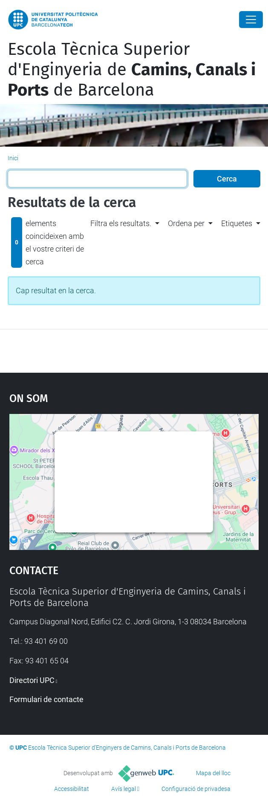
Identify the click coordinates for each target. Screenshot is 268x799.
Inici (13, 158)
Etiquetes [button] (236, 223)
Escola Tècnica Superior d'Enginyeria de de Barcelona (132, 69)
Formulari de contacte (46, 699)
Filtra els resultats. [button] (120, 223)
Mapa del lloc (213, 773)
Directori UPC (32, 680)
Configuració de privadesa (196, 788)
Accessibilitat (71, 788)
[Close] (251, 19)
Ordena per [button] (186, 223)
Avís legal (123, 788)
